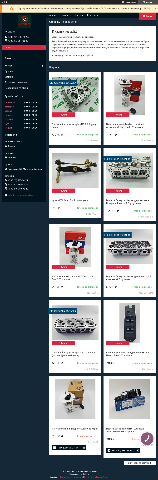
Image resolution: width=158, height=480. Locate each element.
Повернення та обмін (16, 88)
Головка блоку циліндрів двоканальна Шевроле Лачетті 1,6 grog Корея (127, 202)
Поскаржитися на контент (71, 477)
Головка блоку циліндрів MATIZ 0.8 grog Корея (74, 126)
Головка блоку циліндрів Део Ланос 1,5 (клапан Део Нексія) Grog (73, 354)
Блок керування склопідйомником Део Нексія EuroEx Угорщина (127, 354)
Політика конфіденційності (96, 477)
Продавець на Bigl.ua (79, 474)
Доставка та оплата (16, 82)
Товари (64, 15)
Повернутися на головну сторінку (73, 55)
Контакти (92, 15)
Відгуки (9, 76)
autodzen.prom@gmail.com (21, 195)
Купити (63, 114)
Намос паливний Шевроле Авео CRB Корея (75, 428)
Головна (52, 15)
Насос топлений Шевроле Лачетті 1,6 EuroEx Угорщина (72, 278)
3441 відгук (131, 2)
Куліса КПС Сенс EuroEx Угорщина (70, 200)
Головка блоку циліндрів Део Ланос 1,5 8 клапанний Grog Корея (128, 278)
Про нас (79, 15)
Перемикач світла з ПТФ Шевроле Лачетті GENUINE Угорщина (125, 430)
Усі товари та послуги (138, 463)
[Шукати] (43, 47)
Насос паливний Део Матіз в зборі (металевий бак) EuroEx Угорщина (124, 126)
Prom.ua (94, 471)
